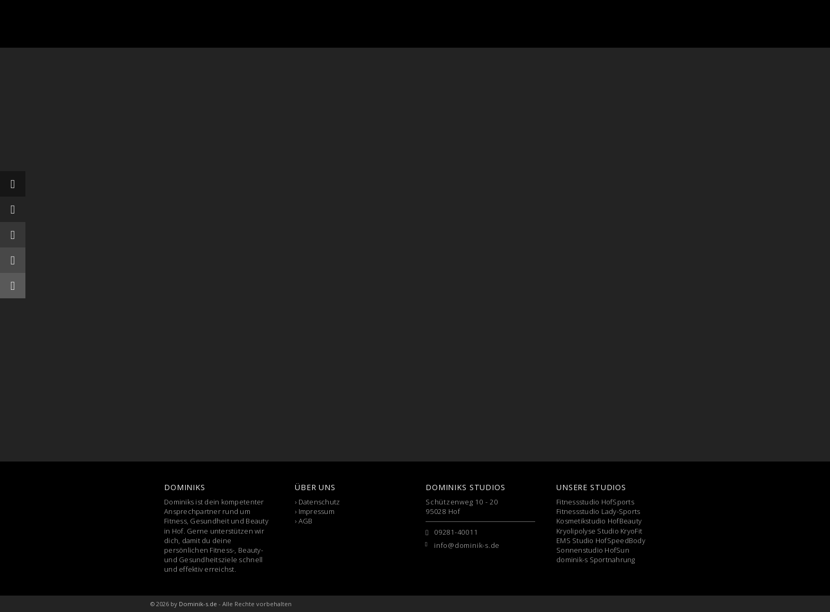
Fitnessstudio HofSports (595, 502)
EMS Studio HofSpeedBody (600, 540)
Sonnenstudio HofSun (592, 550)
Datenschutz (319, 502)
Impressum (317, 511)
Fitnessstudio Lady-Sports (598, 511)
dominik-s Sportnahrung (595, 559)
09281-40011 (456, 532)
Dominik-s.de (198, 604)
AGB (306, 521)
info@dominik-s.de (467, 545)
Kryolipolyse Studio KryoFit (599, 531)
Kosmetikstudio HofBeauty (599, 521)
